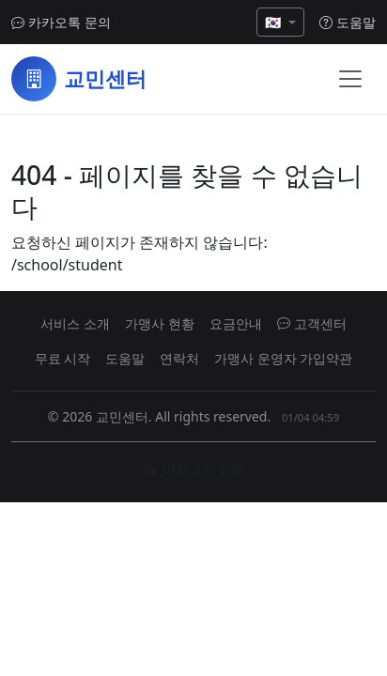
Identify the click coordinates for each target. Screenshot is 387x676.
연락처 (179, 358)
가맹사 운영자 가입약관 (283, 358)
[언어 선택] (280, 22)
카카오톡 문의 (61, 22)
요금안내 (235, 323)
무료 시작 (63, 358)
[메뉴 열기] (350, 79)
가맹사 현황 (159, 323)
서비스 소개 (75, 323)
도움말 (347, 22)
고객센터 (312, 323)
